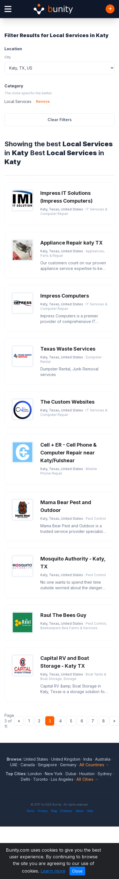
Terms (30, 811)
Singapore (47, 764)
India (87, 759)
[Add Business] (110, 8)
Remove (43, 101)
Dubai (71, 773)
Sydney (105, 773)
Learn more (53, 871)
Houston (87, 773)
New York (54, 773)
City (7, 57)
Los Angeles (62, 779)
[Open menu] (7, 9)
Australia (102, 759)
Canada (28, 764)
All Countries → (94, 764)
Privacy (43, 811)
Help (90, 811)
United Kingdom (65, 759)
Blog (54, 811)
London (35, 773)
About (79, 811)
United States (36, 759)
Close (77, 871)
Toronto (40, 779)
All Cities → (87, 779)
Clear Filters (60, 119)
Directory (66, 811)
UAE (14, 764)
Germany (68, 764)
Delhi (25, 779)
